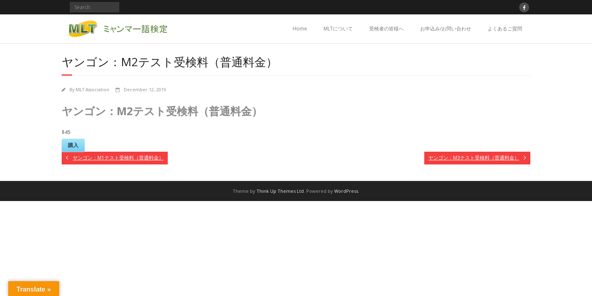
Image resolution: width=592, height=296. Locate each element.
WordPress (346, 191)
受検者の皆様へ (386, 28)
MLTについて (338, 28)
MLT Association (92, 89)
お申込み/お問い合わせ (445, 28)
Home (300, 28)
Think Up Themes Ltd (280, 191)
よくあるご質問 (505, 28)
